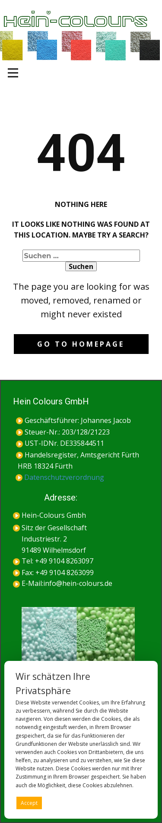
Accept (29, 803)
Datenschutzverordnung (60, 477)
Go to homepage (80, 344)
